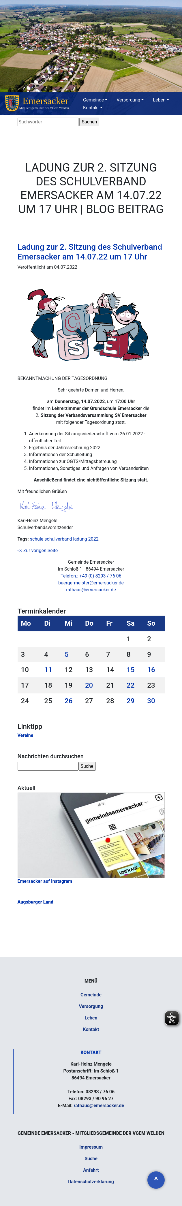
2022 (93, 539)
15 (130, 670)
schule (37, 539)
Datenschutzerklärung (91, 1181)
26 (68, 701)
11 (48, 670)
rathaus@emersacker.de (91, 589)
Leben (159, 100)
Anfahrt (91, 1170)
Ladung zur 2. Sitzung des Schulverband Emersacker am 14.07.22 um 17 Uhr (90, 251)
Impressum (91, 1147)
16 (151, 670)
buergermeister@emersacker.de (91, 583)
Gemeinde (93, 100)
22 (130, 685)
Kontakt (91, 107)
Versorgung (128, 100)
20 (89, 685)
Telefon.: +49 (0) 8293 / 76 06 (91, 576)
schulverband (58, 539)
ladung (80, 539)
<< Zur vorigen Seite (38, 550)
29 (130, 701)
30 (151, 701)
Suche (91, 1158)
